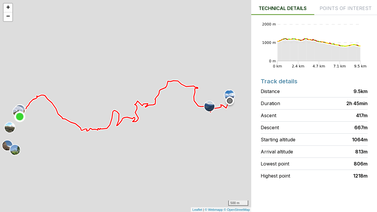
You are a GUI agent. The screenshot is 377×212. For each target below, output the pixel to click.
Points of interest (346, 8)
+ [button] (8, 8)
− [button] (8, 16)
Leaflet (197, 209)
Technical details (283, 8)
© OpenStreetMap (237, 209)
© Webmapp (214, 209)
